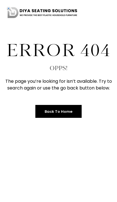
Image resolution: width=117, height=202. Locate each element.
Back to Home (58, 111)
